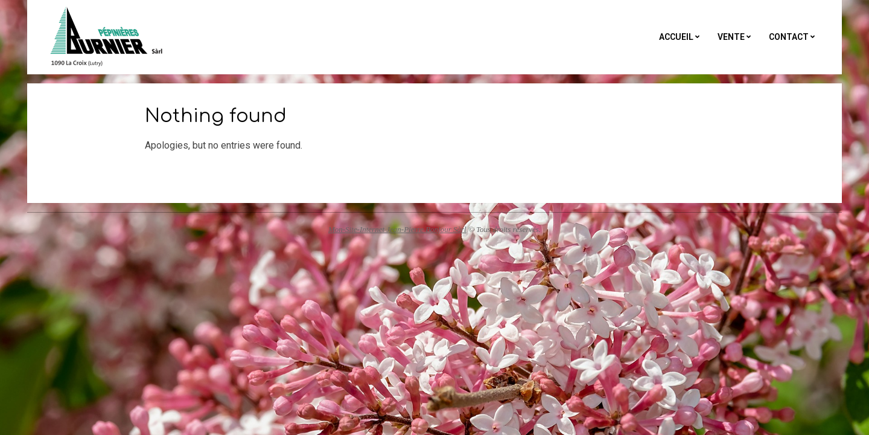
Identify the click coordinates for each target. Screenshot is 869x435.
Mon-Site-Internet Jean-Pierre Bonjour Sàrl (397, 229)
